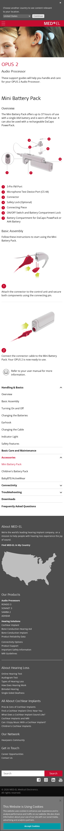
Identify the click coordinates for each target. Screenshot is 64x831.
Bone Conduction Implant (15, 632)
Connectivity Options (12, 641)
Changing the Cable (13, 429)
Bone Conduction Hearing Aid (17, 628)
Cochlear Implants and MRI (15, 718)
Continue (38, 16)
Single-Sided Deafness (13, 692)
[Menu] (3, 23)
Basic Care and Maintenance (19, 450)
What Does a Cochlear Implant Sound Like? (23, 714)
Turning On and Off (13, 408)
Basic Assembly (10, 401)
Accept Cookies (32, 826)
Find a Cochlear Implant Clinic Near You (22, 710)
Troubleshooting (12, 492)
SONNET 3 (7, 608)
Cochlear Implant (10, 625)
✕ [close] (60, 2)
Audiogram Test (10, 677)
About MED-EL (12, 527)
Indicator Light (10, 436)
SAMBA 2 (6, 612)
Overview (7, 394)
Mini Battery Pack (11, 464)
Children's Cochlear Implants (16, 726)
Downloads (8, 499)
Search (53, 773)
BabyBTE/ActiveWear (13, 478)
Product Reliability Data (14, 636)
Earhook (6, 422)
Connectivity (9, 485)
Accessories (8, 457)
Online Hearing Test (12, 673)
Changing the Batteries (15, 415)
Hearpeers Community (13, 740)
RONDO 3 (6, 604)
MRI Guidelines (9, 653)
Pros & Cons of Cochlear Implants (19, 706)
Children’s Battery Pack (15, 471)
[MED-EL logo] (52, 23)
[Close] (60, 800)
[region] (32, 813)
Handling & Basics (12, 387)
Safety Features (10, 443)
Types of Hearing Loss (13, 681)
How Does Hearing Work (14, 685)
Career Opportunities (12, 754)
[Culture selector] (17, 16)
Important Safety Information (16, 649)
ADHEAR (6, 615)
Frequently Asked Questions (19, 506)
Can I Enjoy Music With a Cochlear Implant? (24, 722)
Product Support (10, 645)
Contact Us (7, 757)
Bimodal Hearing (10, 689)
